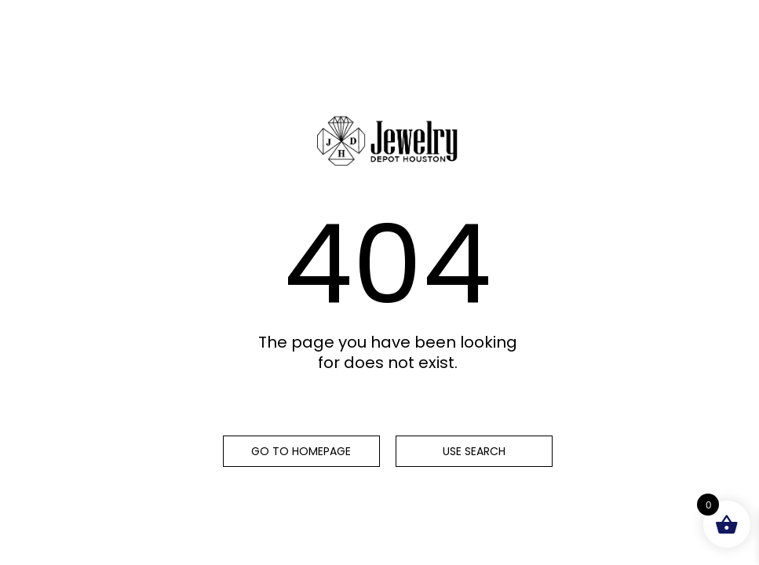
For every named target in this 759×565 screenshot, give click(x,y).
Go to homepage (301, 451)
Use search (474, 451)
